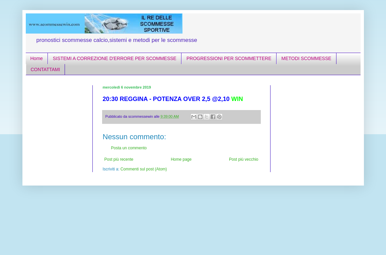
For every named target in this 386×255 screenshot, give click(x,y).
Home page (181, 159)
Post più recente (119, 159)
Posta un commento (129, 148)
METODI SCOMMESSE (306, 58)
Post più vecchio (243, 159)
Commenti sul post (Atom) (144, 169)
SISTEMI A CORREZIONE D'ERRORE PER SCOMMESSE (114, 58)
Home (36, 58)
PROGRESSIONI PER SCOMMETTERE (229, 58)
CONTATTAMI (45, 69)
